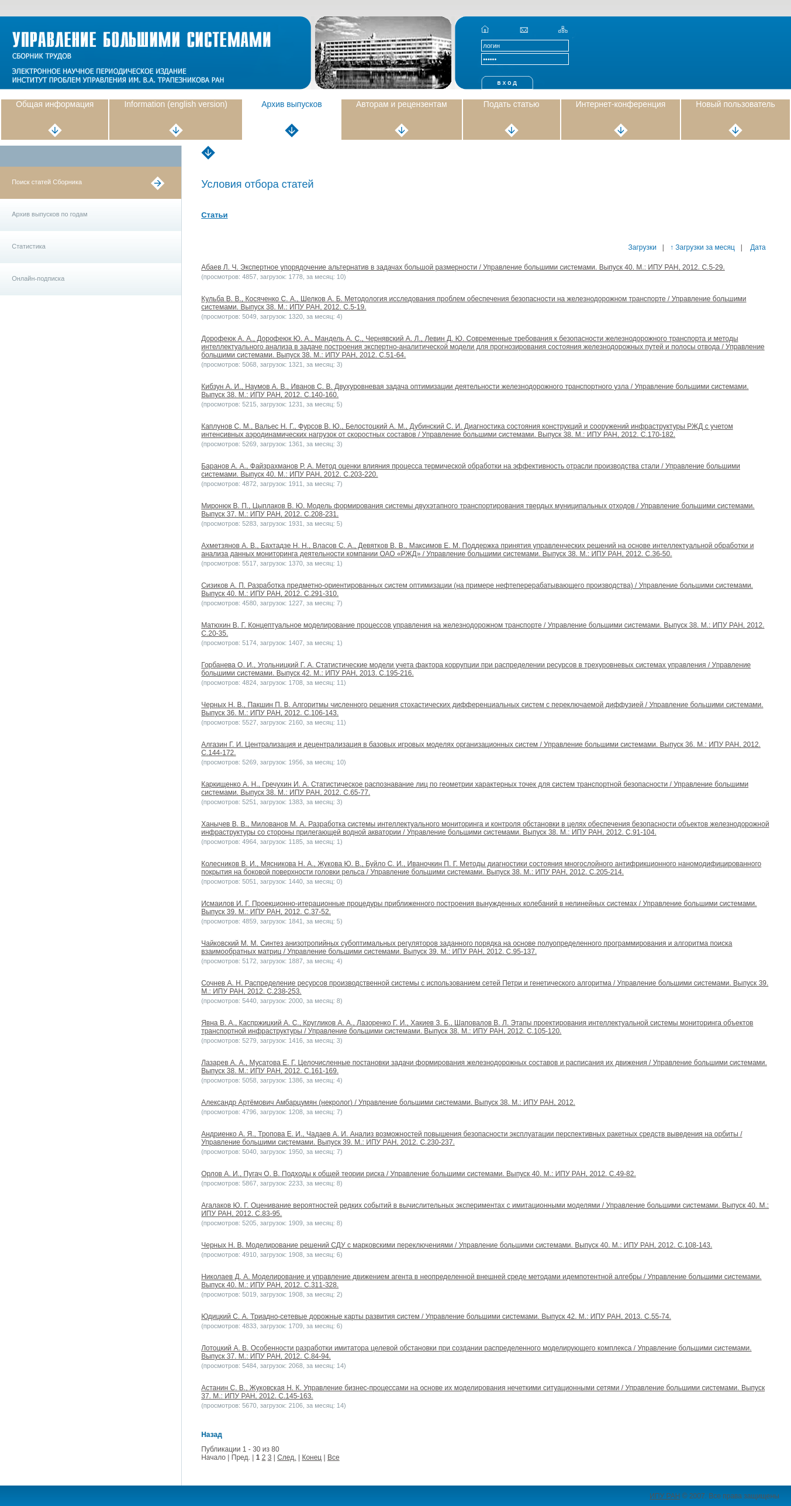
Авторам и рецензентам (401, 104)
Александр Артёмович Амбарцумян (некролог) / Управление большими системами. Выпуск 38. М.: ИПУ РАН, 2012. (388, 1102)
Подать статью (511, 104)
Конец (312, 1457)
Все (333, 1457)
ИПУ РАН (665, 1496)
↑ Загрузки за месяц (702, 247)
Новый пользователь (735, 104)
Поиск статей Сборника (47, 181)
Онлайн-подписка (38, 278)
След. (286, 1457)
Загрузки (642, 247)
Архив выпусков (291, 104)
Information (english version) (175, 104)
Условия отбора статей (257, 184)
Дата (757, 247)
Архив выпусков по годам (49, 214)
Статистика (29, 246)
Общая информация (55, 104)
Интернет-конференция (621, 104)
